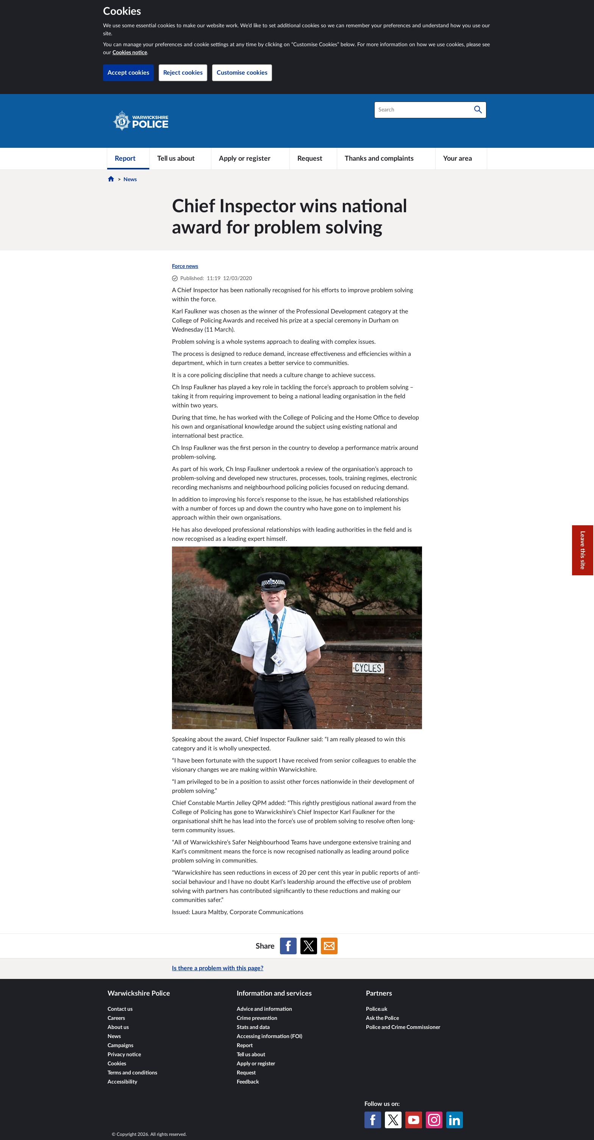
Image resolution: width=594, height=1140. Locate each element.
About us (118, 1027)
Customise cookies (242, 73)
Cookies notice (130, 52)
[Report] (128, 158)
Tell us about (251, 1054)
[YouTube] (413, 1120)
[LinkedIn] (454, 1120)
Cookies (117, 1063)
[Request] (313, 158)
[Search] (478, 110)
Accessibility (122, 1082)
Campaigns (120, 1045)
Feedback (248, 1082)
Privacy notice (124, 1054)
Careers (116, 1018)
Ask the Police (382, 1018)
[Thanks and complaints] (386, 158)
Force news (185, 266)
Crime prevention (257, 1018)
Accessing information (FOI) (269, 1036)
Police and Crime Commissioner (403, 1027)
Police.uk (376, 1009)
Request (246, 1073)
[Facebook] (372, 1120)
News (130, 179)
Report (245, 1045)
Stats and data (253, 1027)
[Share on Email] (329, 946)
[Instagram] (434, 1120)
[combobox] (430, 110)
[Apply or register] (250, 158)
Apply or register (256, 1063)
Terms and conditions (132, 1073)
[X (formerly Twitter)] (393, 1120)
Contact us (120, 1009)
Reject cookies (183, 73)
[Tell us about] (180, 158)
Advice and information (264, 1009)
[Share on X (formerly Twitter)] (308, 946)
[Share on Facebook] (288, 946)
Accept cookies (128, 73)
